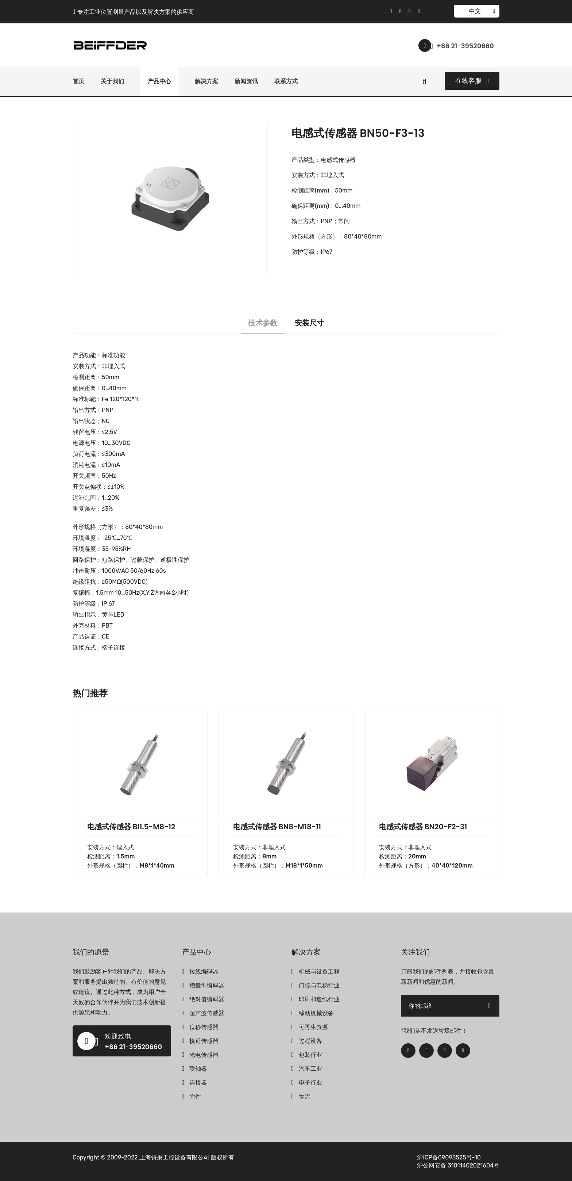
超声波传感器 (206, 1013)
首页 (78, 81)
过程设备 (310, 1040)
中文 (476, 11)
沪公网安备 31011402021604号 (458, 1165)
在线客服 (472, 81)
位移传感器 (204, 1027)
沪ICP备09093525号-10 (449, 1157)
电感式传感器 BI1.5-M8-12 (131, 827)
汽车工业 (310, 1068)
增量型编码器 (206, 985)
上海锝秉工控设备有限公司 (174, 1157)
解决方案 (206, 81)
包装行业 (310, 1054)
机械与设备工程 (319, 971)
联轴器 (198, 1068)
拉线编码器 (204, 971)
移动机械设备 (316, 1013)
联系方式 (286, 81)
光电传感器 (204, 1054)
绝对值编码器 (206, 999)
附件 (195, 1096)
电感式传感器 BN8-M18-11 (277, 827)
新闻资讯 (246, 81)
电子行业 (310, 1082)
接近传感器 (204, 1040)
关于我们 (112, 81)
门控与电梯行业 (319, 985)
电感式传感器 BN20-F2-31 (423, 827)
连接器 (198, 1082)
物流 (304, 1096)
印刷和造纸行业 (319, 999)
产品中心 (159, 81)
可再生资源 (313, 1027)
